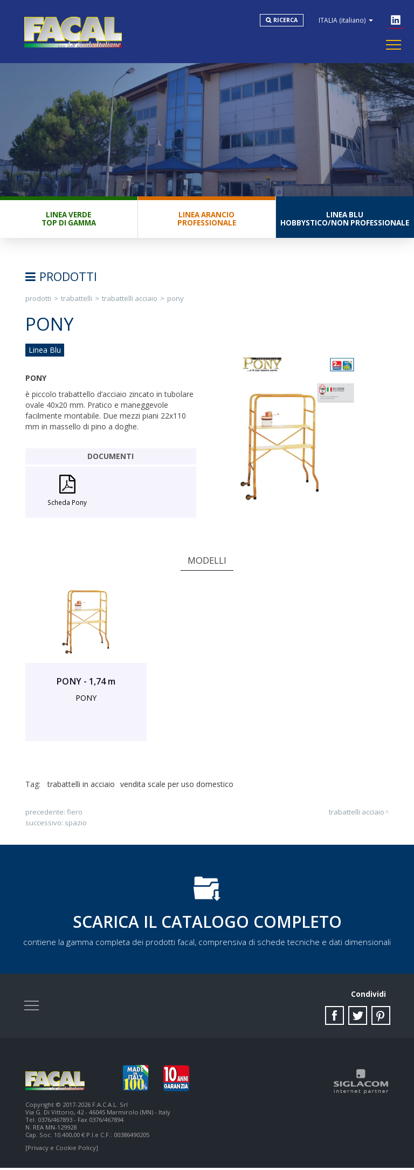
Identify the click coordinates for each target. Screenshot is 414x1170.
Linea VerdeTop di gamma (69, 220)
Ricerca (286, 20)
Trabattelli (76, 299)
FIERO (74, 813)
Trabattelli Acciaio (129, 299)
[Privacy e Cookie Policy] (61, 1150)
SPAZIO (76, 824)
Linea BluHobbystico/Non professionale (344, 220)
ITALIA (347, 20)
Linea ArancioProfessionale (206, 220)
